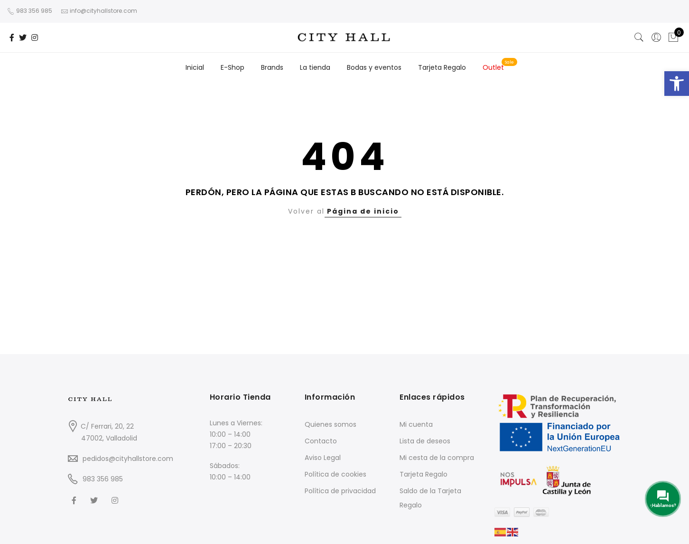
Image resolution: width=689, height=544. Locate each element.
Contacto (321, 441)
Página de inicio (363, 211)
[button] (676, 83)
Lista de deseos (425, 441)
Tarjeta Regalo (442, 67)
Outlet (493, 67)
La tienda (315, 67)
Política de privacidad (340, 491)
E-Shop (232, 67)
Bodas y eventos (374, 67)
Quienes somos (330, 424)
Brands (272, 67)
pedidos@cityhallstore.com (128, 458)
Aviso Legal (323, 457)
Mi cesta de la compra (437, 457)
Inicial (195, 67)
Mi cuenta (416, 424)
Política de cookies (335, 474)
